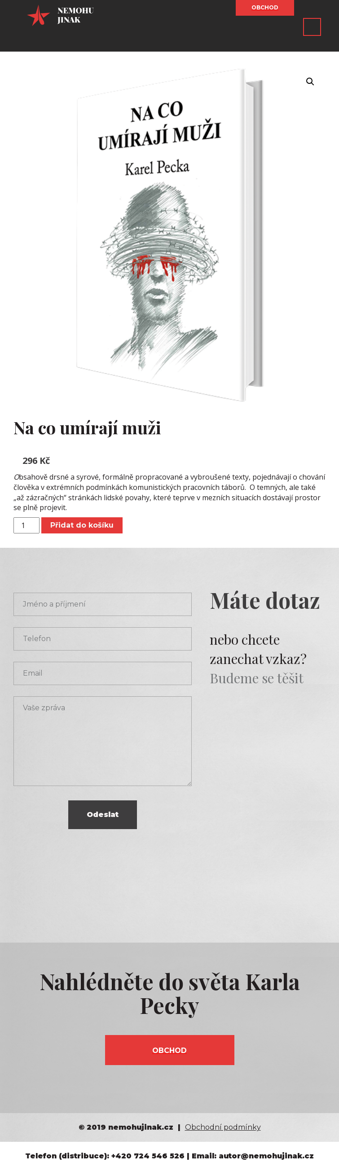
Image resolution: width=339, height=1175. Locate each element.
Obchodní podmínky (223, 1127)
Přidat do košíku (82, 525)
